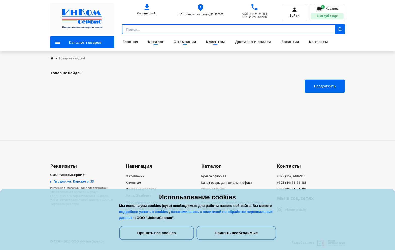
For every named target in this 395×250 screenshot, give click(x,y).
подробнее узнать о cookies (144, 212)
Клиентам (133, 183)
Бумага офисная (213, 176)
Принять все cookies (156, 233)
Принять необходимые (236, 233)
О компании (135, 176)
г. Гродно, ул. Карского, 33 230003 (200, 14)
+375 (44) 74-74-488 (254, 13)
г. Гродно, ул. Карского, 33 (72, 181)
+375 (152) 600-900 (254, 17)
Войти (295, 16)
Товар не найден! (71, 58)
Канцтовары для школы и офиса (226, 183)
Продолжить (325, 86)
